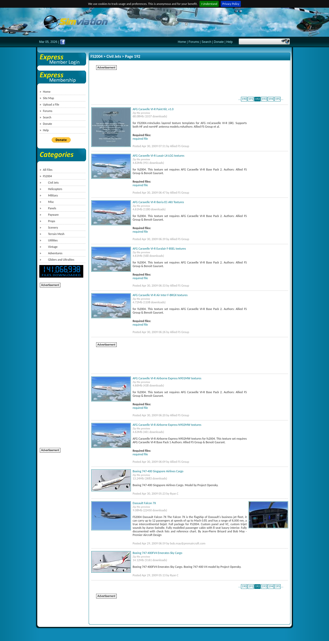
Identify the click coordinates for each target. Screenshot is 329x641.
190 (244, 99)
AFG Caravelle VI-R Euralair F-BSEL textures (159, 248)
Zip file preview (141, 113)
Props (51, 221)
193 (264, 99)
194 (270, 99)
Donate (219, 42)
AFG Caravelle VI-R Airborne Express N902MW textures (167, 425)
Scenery (53, 227)
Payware (53, 214)
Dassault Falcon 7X (144, 503)
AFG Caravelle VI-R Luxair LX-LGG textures (158, 155)
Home (182, 42)
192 (257, 99)
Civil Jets (53, 182)
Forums (194, 42)
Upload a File (51, 104)
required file (140, 138)
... (239, 99)
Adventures (55, 253)
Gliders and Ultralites (61, 259)
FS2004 (47, 176)
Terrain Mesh (56, 234)
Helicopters (55, 189)
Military (53, 195)
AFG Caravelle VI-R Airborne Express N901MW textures (167, 378)
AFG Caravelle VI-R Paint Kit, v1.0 (153, 109)
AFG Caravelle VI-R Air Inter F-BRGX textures (160, 295)
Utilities (53, 240)
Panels (52, 208)
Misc (51, 202)
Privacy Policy (230, 4)
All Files (47, 170)
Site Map (48, 98)
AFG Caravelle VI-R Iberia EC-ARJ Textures (158, 202)
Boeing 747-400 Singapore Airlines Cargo (158, 471)
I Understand (209, 4)
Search (206, 42)
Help (229, 42)
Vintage (53, 247)
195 (277, 99)
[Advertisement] (60, 365)
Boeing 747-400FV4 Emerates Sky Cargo (157, 553)
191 (250, 99)
